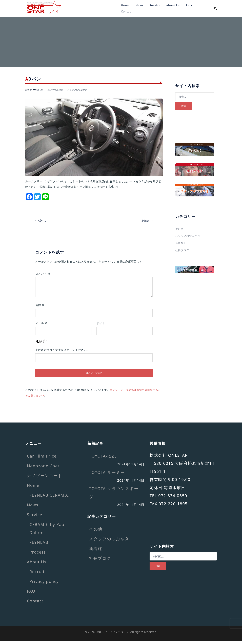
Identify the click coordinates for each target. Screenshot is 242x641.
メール (41, 323)
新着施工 (181, 243)
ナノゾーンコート (44, 475)
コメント (42, 273)
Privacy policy (44, 581)
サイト (100, 323)
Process (37, 551)
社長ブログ (182, 250)
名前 (39, 305)
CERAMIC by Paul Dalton (47, 528)
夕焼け (145, 220)
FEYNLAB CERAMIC (49, 494)
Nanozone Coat (43, 465)
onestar (38, 89)
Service (154, 5)
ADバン (43, 220)
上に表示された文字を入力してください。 (62, 350)
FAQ (31, 590)
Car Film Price (41, 455)
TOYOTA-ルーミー (107, 472)
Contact (127, 11)
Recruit (191, 5)
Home (125, 5)
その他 (179, 228)
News (140, 5)
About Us (173, 5)
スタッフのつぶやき (77, 89)
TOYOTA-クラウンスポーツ (113, 492)
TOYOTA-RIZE (103, 455)
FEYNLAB (38, 542)
